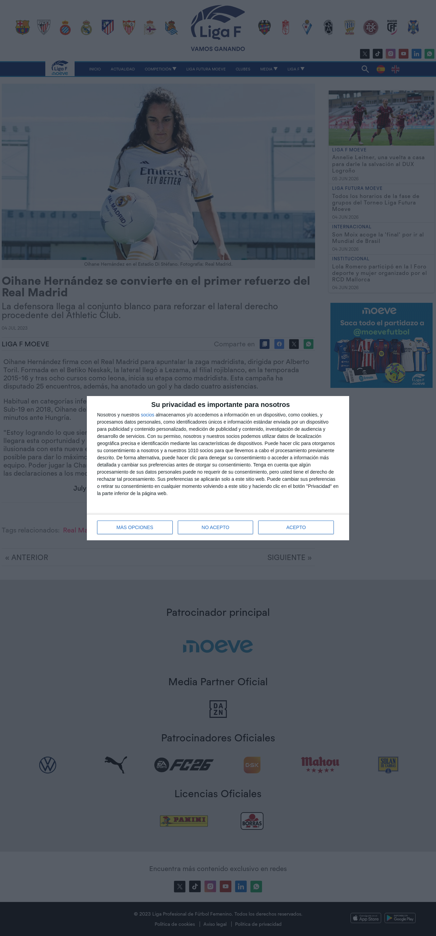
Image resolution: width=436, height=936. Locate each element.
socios (147, 414)
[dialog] (218, 468)
